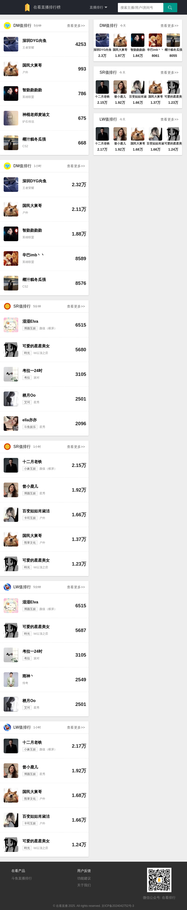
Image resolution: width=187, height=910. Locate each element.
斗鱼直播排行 (21, 878)
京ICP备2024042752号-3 (118, 906)
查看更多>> (76, 26)
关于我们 (84, 885)
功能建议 (84, 878)
